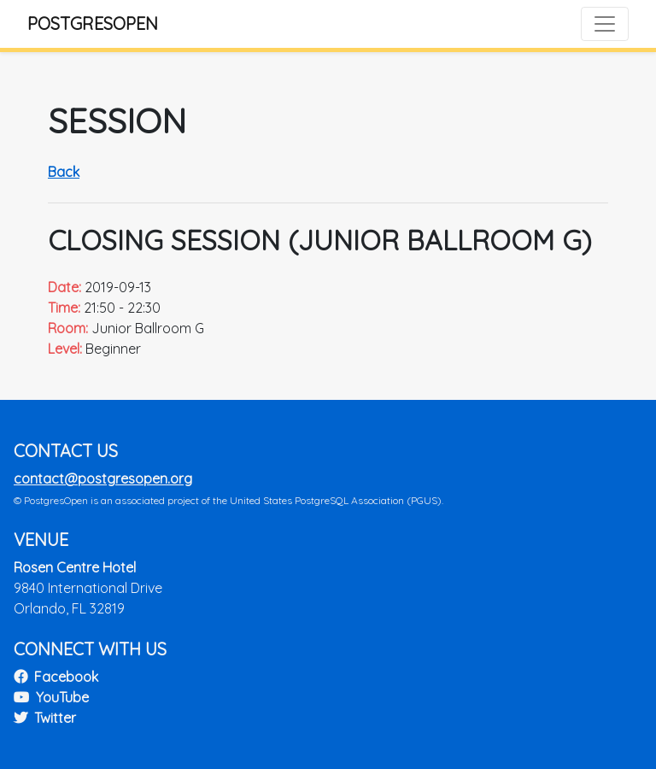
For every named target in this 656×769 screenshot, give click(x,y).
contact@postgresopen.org (103, 478)
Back (63, 171)
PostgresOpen (92, 23)
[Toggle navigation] (605, 24)
